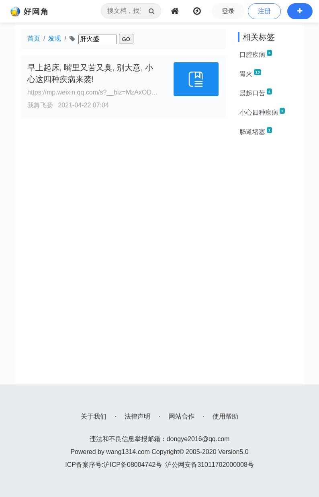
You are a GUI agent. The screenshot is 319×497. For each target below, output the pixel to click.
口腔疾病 (255, 54)
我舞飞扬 (40, 105)
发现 (54, 38)
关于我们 (93, 416)
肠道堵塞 (255, 131)
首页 (33, 38)
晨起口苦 (255, 92)
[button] (300, 11)
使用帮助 (225, 416)
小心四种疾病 (262, 112)
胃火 (250, 73)
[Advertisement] (268, 263)
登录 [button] (228, 11)
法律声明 (137, 416)
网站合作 (181, 416)
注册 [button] (264, 11)
